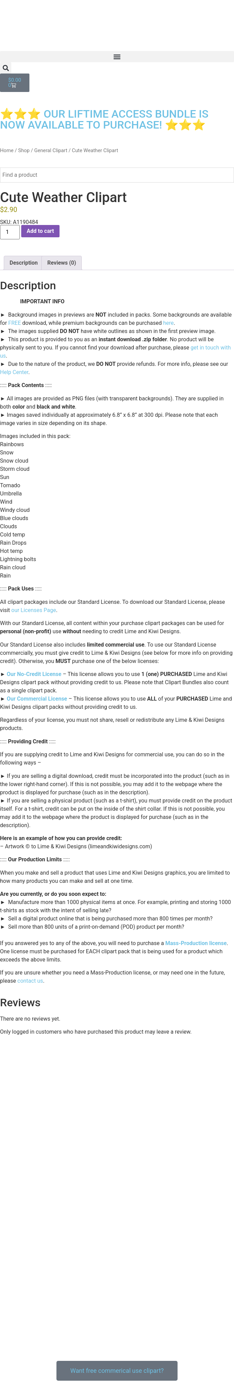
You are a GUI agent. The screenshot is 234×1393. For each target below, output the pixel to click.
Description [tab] (24, 263)
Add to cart (40, 231)
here (168, 323)
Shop (24, 150)
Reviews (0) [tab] (61, 263)
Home (7, 150)
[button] (117, 56)
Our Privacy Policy (22, 1357)
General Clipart (50, 150)
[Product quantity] (10, 232)
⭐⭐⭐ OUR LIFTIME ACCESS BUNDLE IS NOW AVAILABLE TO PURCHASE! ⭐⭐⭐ (104, 119)
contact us (30, 981)
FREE (14, 323)
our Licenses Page (33, 610)
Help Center (14, 372)
